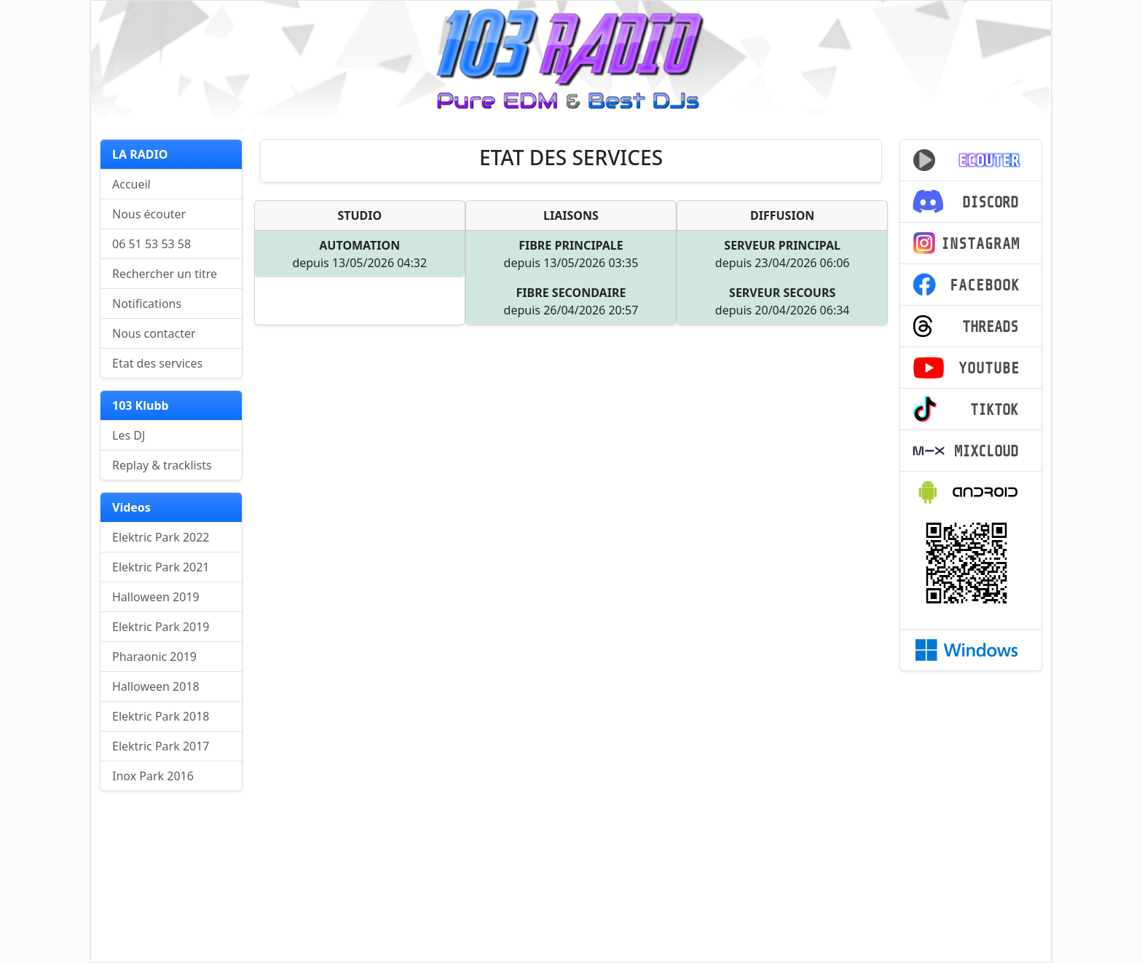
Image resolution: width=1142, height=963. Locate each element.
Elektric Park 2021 (161, 567)
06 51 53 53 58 (151, 244)
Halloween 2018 (156, 686)
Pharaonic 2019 (154, 657)
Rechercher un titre (164, 274)
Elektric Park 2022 (161, 537)
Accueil (131, 184)
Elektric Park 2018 (161, 716)
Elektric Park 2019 (161, 627)
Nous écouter (149, 214)
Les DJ (128, 435)
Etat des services (157, 363)
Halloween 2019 (156, 597)
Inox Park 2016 (153, 776)
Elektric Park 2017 (161, 746)
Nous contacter (154, 333)
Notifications (146, 304)
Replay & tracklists (162, 465)
